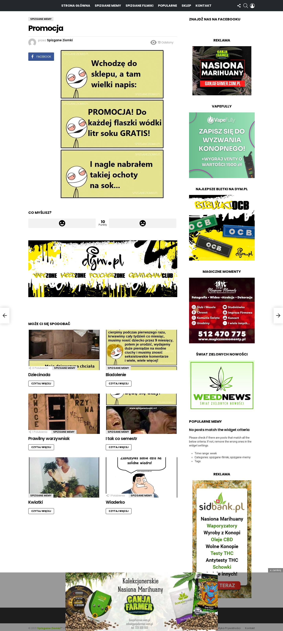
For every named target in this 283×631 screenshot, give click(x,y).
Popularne (167, 4)
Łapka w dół (142, 221)
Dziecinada (39, 372)
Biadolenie (116, 372)
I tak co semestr (121, 436)
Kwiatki (35, 500)
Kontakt (203, 4)
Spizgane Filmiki (139, 4)
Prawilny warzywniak (49, 436)
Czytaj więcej (41, 381)
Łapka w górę (62, 221)
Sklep (186, 4)
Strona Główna (75, 4)
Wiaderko (115, 500)
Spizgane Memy (108, 4)
